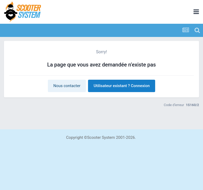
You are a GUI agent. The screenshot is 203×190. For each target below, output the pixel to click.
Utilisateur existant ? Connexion (122, 85)
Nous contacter (67, 85)
